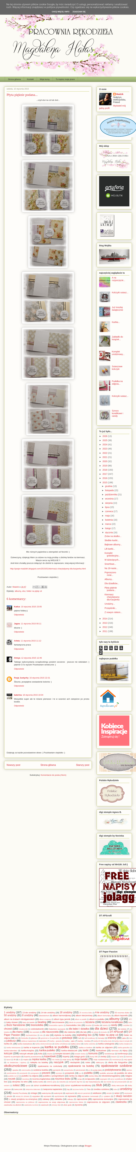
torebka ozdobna (101, 1089)
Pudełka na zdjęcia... (117, 382)
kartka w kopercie (32, 1047)
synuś (28, 1085)
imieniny (112, 1038)
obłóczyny (100, 1062)
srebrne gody (51, 1082)
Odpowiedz (19, 615)
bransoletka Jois (73, 1025)
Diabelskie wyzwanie (57, 1029)
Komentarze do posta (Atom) (53, 775)
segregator (104, 1079)
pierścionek (80, 1070)
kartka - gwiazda (56, 1041)
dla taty (83, 1032)
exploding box (84, 1035)
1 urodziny (9, 1012)
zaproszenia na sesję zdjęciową (51, 1102)
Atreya (17, 658)
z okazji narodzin (123, 1096)
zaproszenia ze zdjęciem (98, 1102)
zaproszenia (82, 1099)
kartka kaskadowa (25, 1044)
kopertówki (50, 1056)
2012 (105, 627)
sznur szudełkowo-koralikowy (47, 1085)
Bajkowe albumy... (113, 544)
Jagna (17, 623)
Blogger (88, 1146)
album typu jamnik (62, 1019)
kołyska (49, 1054)
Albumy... (109, 579)
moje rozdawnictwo (101, 1059)
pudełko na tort (13, 1076)
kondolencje (109, 1054)
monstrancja (116, 1059)
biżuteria (90, 1022)
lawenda (129, 1057)
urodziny (126, 1089)
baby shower (12, 1022)
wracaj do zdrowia (22, 1096)
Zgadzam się (78, 11)
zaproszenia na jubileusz (25, 1102)
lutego (108, 528)
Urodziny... (110, 604)
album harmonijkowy (62, 1015)
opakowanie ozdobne (116, 1065)
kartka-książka (27, 1050)
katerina (18, 695)
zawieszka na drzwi (31, 1105)
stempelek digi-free (75, 1082)
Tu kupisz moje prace (65, 79)
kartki (86, 1050)
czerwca (109, 511)
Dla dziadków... (112, 583)
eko (41, 1035)
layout (8, 1059)
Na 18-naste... (111, 568)
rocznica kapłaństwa (41, 1079)
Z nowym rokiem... (113, 612)
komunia (93, 1053)
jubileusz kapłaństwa (28, 1041)
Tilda (89, 1089)
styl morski (107, 1082)
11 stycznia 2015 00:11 (31, 623)
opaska (15, 1070)
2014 (105, 618)
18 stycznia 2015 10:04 (33, 695)
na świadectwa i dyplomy (16, 1062)
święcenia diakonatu (33, 1089)
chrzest (8, 1028)
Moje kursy (45, 79)
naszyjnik (59, 1062)
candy (114, 1025)
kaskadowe (101, 1050)
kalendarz (43, 1041)
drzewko (104, 1032)
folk (16, 1038)
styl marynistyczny (92, 1082)
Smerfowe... (110, 564)
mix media (55, 1059)
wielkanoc (97, 1093)
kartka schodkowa (61, 1044)
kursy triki (94, 1057)
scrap (79, 1079)
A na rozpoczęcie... (118, 279)
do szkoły (94, 1032)
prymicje (59, 1073)
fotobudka (24, 1038)
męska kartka (39, 1059)
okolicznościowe (15, 1065)
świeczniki (18, 1089)
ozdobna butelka (40, 1070)
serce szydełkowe (116, 1079)
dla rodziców (69, 1032)
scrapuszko (90, 1079)
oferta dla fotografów (117, 1062)
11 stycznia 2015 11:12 (31, 641)
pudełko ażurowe (106, 1073)
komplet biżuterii (62, 1053)
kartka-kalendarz (10, 1051)
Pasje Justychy (21, 678)
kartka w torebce (85, 1047)
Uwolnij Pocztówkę (19, 1093)
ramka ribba (93, 1076)
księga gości (79, 1056)
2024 (105, 444)
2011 (105, 631)
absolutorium (44, 1015)
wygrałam (36, 1096)
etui (23, 591)
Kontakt (30, 79)
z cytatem (106, 1096)
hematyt (101, 1038)
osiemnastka (25, 1070)
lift (15, 1059)
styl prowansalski (120, 1082)
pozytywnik (23, 1073)
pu (80, 1073)
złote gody (67, 1105)
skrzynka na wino (20, 1082)
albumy (18, 591)
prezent (46, 1073)
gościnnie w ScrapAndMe (50, 1038)
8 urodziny (27, 1015)
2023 (105, 448)
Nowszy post (13, 765)
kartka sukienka (89, 1044)
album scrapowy (45, 1019)
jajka (124, 1038)
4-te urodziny (102, 1012)
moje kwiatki (81, 1059)
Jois (130, 1038)
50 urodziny (10, 1015)
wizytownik (128, 1093)
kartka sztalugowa (106, 1044)
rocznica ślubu (62, 1078)
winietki (109, 1093)
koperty (66, 1056)
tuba (115, 1089)
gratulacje (67, 1038)
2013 (105, 623)
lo (19, 1059)
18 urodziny (66, 1012)
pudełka (88, 1073)
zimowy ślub (56, 1105)
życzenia (79, 1105)
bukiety (105, 1025)
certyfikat (126, 1025)
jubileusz (11, 1040)
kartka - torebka (84, 1041)
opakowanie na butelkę (81, 1066)
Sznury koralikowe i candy (117, 413)
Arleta (17, 641)
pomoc (129, 1070)
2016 (105, 478)
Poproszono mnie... (110, 573)
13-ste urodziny (29, 1012)
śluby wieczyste (117, 1085)
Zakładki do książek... (117, 338)
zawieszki (45, 1105)
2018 (105, 470)
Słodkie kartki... (112, 540)
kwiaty (103, 1056)
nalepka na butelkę (39, 1062)
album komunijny (104, 1015)
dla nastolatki (34, 1032)
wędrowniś (70, 1093)
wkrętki (9, 1096)
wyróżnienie (59, 1096)
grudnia (109, 486)
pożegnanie (35, 1073)
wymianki (47, 1096)
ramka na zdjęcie (76, 1076)
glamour (34, 1038)
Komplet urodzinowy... (118, 352)
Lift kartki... (110, 549)
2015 (105, 482)
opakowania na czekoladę (50, 1066)
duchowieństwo (31, 1035)
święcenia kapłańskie (52, 1089)
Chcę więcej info (61, 11)
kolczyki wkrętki (26, 1053)
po (89, 1070)
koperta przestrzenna (32, 1057)
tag (68, 1089)
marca (108, 524)
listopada (109, 490)
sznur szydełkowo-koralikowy (78, 1085)
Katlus (17, 606)
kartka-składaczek (69, 1050)
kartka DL (8, 1044)
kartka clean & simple (122, 1041)
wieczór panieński (83, 1093)
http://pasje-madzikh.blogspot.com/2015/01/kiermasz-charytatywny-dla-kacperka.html (48, 569)
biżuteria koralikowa (112, 1022)
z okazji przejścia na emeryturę (23, 1099)
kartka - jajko (69, 1041)
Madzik (120, 94)
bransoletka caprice (56, 1025)
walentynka (46, 1093)
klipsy (125, 1050)
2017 (105, 474)
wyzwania (72, 1096)
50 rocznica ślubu (122, 1013)
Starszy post (82, 765)
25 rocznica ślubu (85, 1013)
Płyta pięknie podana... (111, 589)
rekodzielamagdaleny (110, 1076)
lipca (107, 507)
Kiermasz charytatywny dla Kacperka (112, 597)
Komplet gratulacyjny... (112, 554)
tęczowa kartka (78, 1089)
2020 (105, 461)
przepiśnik (69, 1073)
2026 (105, 436)
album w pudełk (80, 1019)
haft (79, 1038)
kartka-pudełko (47, 1050)
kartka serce (76, 1044)
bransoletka (37, 1025)
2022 (105, 453)
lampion (114, 1057)
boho (130, 1022)
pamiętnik (57, 1070)
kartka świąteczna (125, 1044)
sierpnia (109, 503)
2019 (105, 465)
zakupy (70, 1099)
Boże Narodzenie (15, 1025)
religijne (128, 1076)
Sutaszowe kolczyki (117, 367)
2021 (105, 457)
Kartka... (116, 322)
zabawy (45, 1099)
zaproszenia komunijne (103, 1099)
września (109, 498)
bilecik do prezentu (75, 1022)
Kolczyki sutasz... (120, 292)
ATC (130, 1019)
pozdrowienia (11, 1073)
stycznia (109, 532)
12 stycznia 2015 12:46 (31, 658)
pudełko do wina (124, 1073)
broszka (88, 1025)
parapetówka (68, 1070)
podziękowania (113, 1070)
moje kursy (66, 1059)
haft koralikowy (89, 1038)
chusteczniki (23, 1029)
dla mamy (17, 1032)
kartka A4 (97, 1041)
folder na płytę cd (34, 591)
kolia (40, 1053)
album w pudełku (96, 1019)
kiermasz (115, 1051)
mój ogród (128, 1059)
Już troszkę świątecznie (117, 308)
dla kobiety (122, 1029)
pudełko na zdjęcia (30, 1076)
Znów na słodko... (113, 536)
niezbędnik (75, 1062)
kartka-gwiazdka (123, 1047)
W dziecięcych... (112, 560)
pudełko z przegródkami (53, 1076)
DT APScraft (116, 1032)
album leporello (121, 1015)
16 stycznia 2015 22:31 (39, 678)
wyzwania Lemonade (90, 1096)
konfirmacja (122, 1053)
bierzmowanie (58, 1022)
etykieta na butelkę (62, 1035)
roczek (11, 1078)
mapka (26, 1059)
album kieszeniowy (84, 1015)
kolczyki (8, 1053)
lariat (121, 1057)
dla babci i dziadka (79, 1028)
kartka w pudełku (57, 1047)
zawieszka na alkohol (12, 1105)
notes (87, 1062)
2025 (105, 440)
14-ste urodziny (48, 1012)
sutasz (16, 1085)
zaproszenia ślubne (76, 1102)
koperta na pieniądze (12, 1057)
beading (42, 1022)
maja (107, 515)
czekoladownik (37, 1029)
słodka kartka (38, 1082)
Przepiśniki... (111, 608)
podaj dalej (97, 1070)
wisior (117, 1093)
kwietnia (109, 520)
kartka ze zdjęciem (104, 1047)
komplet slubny (80, 1054)
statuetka (62, 1082)
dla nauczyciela (50, 1032)
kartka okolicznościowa (43, 1044)
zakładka (58, 1099)
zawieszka (121, 1102)
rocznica (25, 1079)
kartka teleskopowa (14, 1047)
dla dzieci (101, 1028)
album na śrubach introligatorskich (19, 1019)
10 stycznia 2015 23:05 (31, 606)
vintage (34, 1093)
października (111, 494)
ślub (99, 1085)
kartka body (107, 1041)
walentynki (58, 1093)
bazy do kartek (29, 1022)
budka (96, 1025)
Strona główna (14, 79)
